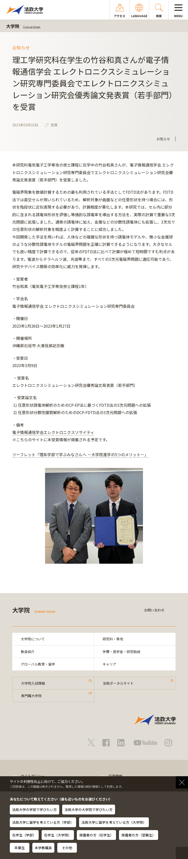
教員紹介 (28, 651)
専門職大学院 (31, 695)
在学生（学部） (24, 835)
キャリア (109, 664)
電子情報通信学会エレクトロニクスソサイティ (53, 432)
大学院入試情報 (33, 683)
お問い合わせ (154, 610)
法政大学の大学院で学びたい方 (89, 809)
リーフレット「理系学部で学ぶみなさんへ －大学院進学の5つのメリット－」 (80, 454)
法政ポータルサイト (118, 683)
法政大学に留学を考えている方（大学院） (114, 822)
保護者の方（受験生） (138, 835)
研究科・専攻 (113, 638)
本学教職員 (43, 847)
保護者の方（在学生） (96, 835)
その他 (67, 847)
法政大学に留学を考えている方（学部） (43, 822)
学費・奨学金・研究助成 (121, 651)
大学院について (33, 638)
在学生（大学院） (57, 835)
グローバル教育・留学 (38, 664)
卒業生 (19, 847)
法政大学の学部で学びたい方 (34, 809)
